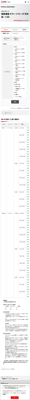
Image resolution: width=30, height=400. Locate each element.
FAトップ (3, 377)
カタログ (6, 29)
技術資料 (24, 29)
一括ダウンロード (7, 113)
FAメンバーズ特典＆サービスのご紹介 (20, 108)
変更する (16, 39)
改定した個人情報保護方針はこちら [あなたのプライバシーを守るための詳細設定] (11, 388)
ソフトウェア (15, 33)
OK (14, 397)
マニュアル (15, 29)
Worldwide (25, 2)
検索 (15, 102)
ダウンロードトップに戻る (8, 369)
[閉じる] (28, 385)
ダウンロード (9, 377)
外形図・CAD (6, 33)
